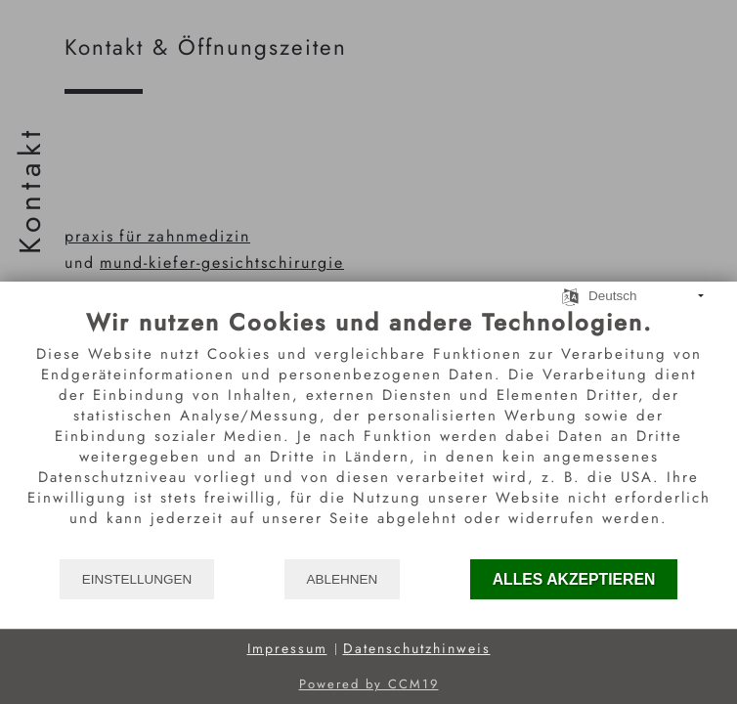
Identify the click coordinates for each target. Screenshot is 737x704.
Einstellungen (137, 579)
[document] (368, 432)
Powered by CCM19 (369, 684)
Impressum (287, 648)
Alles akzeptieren (574, 579)
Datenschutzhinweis (417, 648)
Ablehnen (342, 579)
